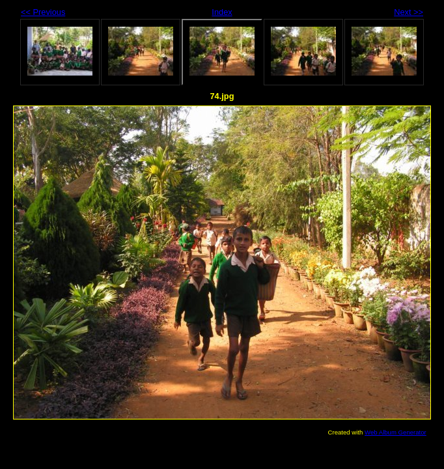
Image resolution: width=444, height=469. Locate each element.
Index (222, 12)
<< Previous (43, 12)
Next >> (408, 12)
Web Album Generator (395, 432)
